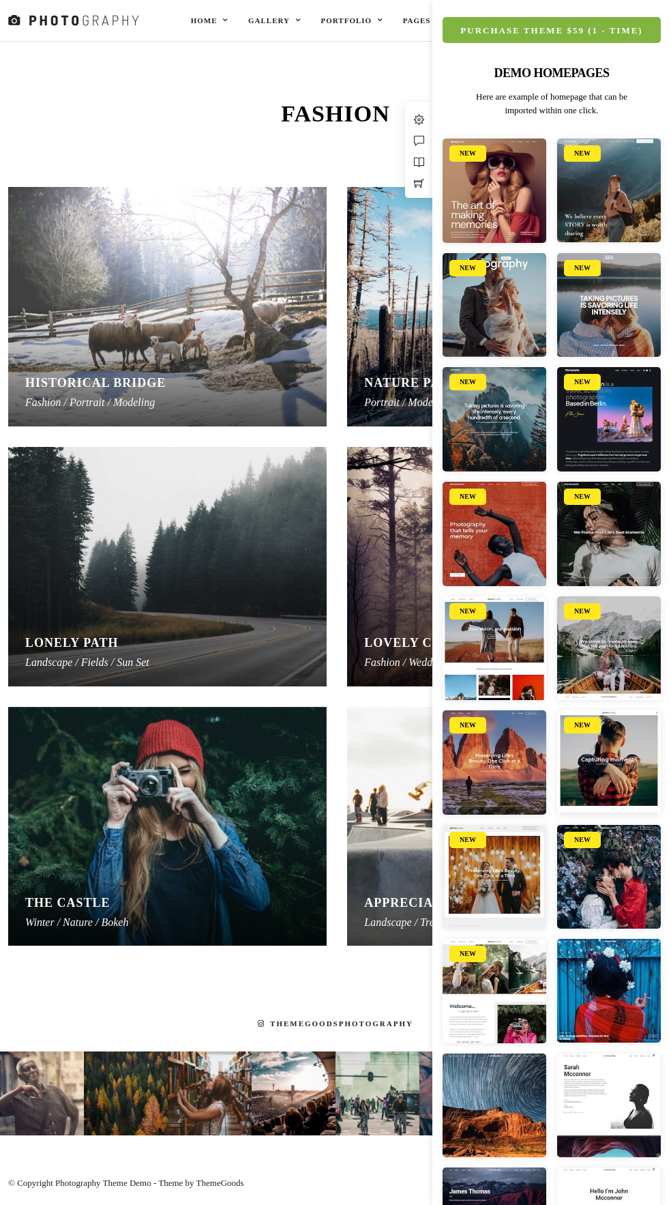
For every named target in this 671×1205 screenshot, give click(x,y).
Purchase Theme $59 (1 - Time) (551, 30)
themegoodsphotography (335, 1023)
